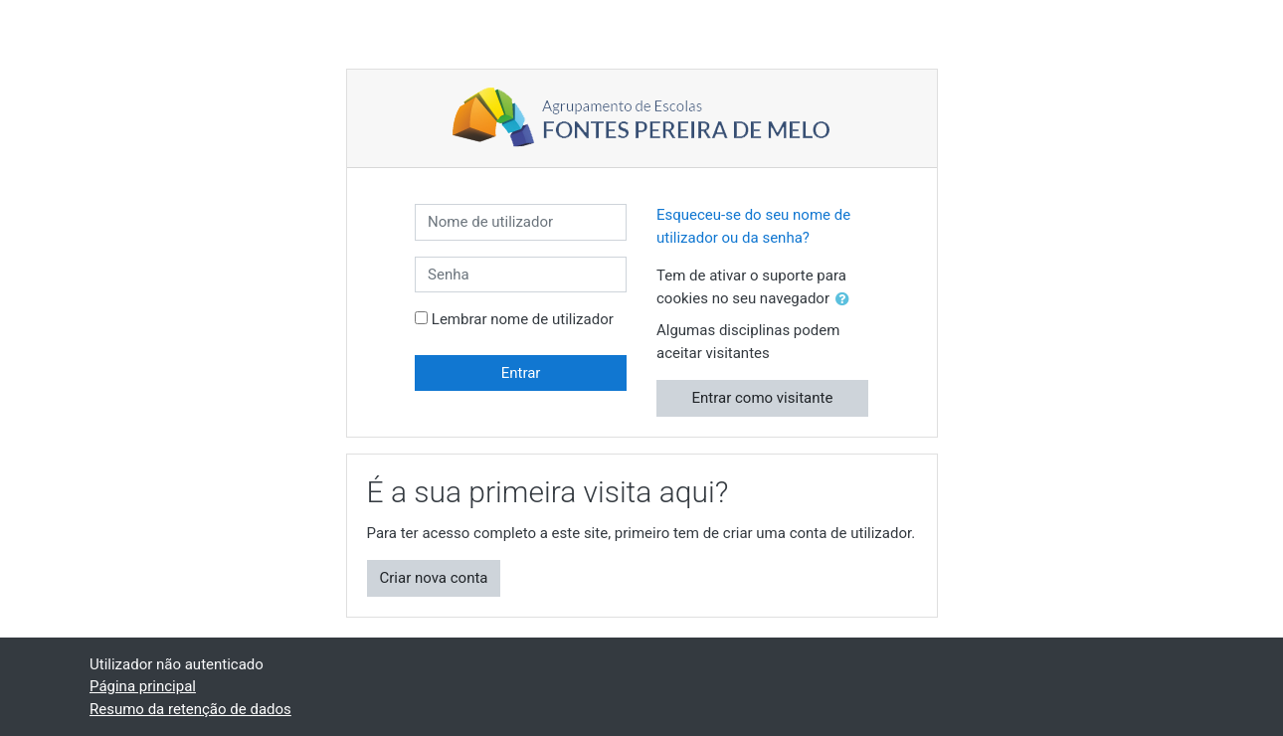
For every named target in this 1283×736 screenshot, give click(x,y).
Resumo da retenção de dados (190, 709)
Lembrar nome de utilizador (523, 319)
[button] (846, 299)
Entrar (521, 373)
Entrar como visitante (762, 398)
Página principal (143, 686)
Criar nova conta (434, 578)
